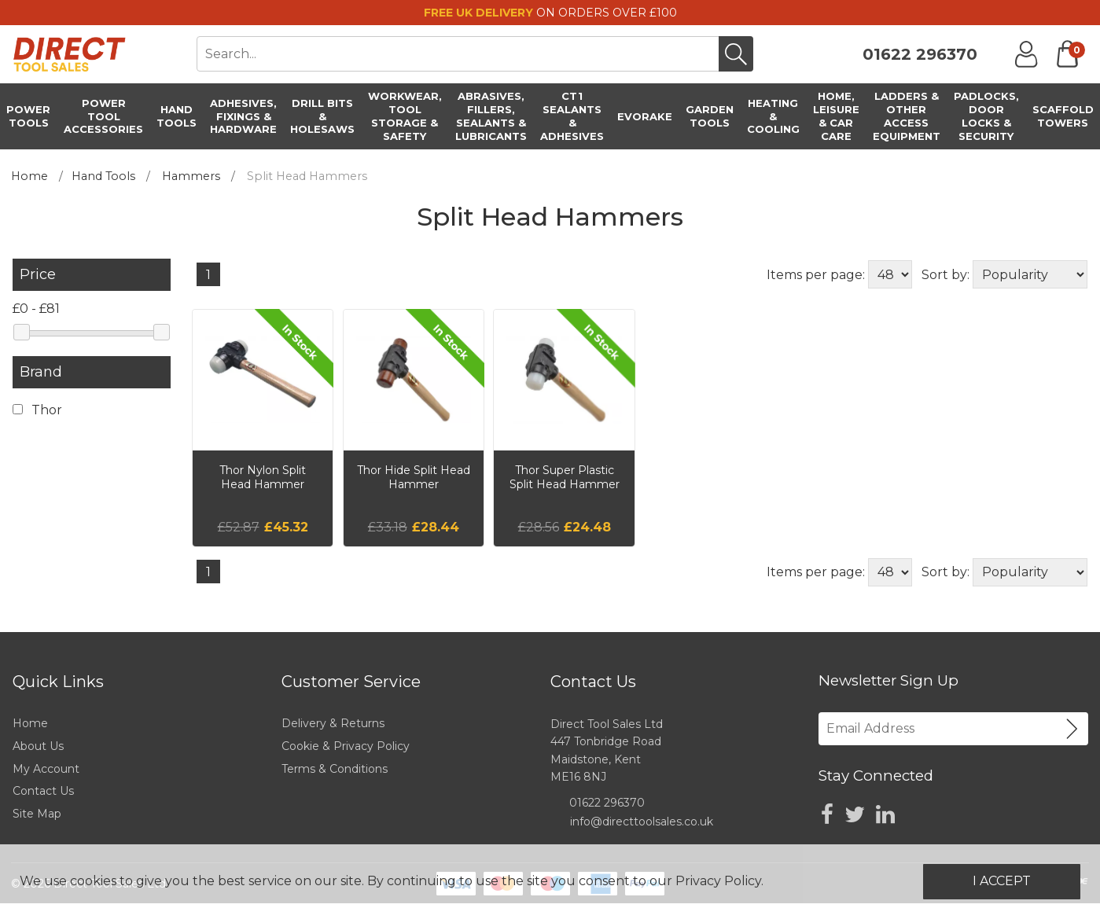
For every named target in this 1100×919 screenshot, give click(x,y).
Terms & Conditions (334, 769)
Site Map (37, 814)
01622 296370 (920, 54)
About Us (38, 746)
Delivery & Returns (332, 723)
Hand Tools (103, 176)
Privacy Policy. (719, 880)
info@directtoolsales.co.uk (641, 821)
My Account (46, 769)
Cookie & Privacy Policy (345, 746)
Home (29, 176)
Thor (37, 410)
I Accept (1002, 880)
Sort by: (945, 274)
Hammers (191, 176)
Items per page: (816, 274)
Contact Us (43, 791)
